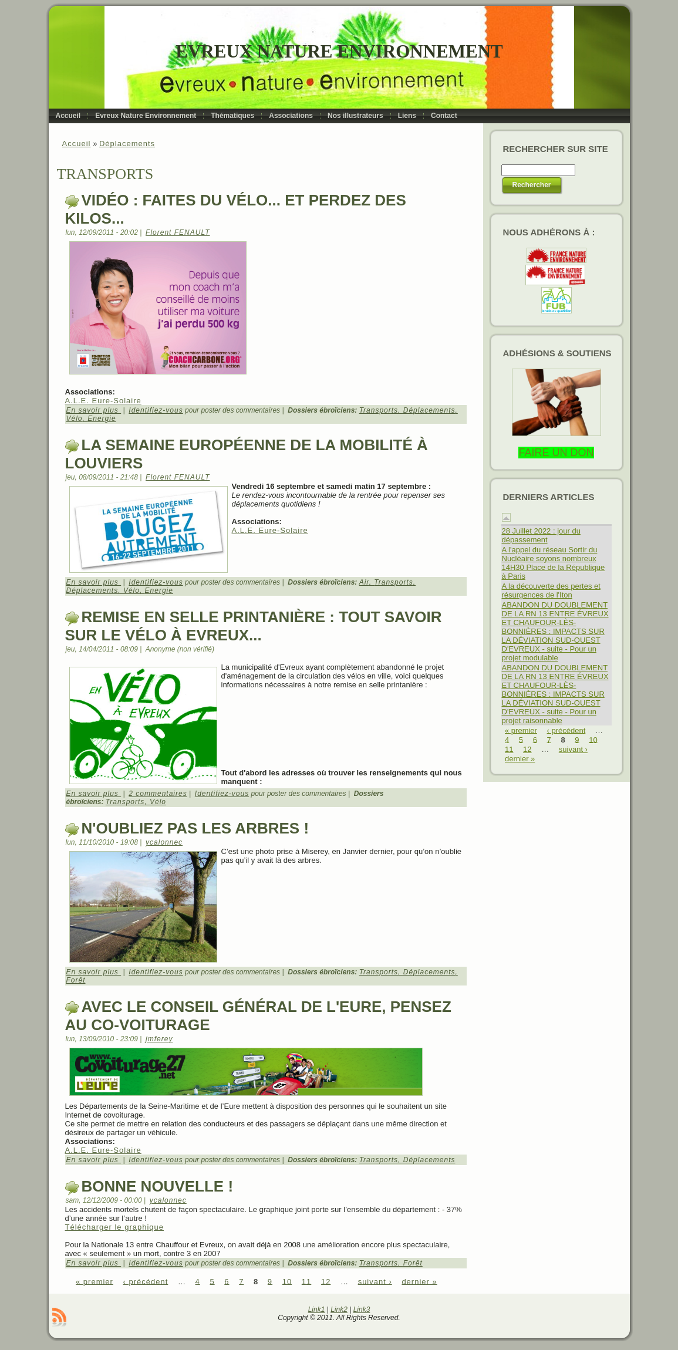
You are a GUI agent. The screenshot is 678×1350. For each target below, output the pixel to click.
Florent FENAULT (178, 232)
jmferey (159, 1039)
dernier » (419, 1281)
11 (306, 1281)
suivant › (375, 1281)
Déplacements (127, 143)
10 (287, 1281)
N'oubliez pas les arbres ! (195, 828)
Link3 (361, 1309)
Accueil (76, 143)
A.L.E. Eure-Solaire (103, 400)
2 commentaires (158, 793)
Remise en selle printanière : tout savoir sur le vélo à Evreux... (253, 626)
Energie (101, 418)
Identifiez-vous (156, 410)
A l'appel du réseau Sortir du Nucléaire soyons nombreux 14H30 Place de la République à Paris (553, 562)
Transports (378, 410)
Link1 (316, 1309)
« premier (94, 1281)
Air (364, 582)
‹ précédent (145, 1281)
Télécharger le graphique (114, 1227)
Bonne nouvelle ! (158, 1186)
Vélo (74, 418)
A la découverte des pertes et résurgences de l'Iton (551, 590)
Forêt (76, 980)
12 (325, 1281)
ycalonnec (164, 842)
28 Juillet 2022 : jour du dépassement (541, 535)
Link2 (339, 1309)
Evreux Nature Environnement (339, 51)
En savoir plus (94, 410)
